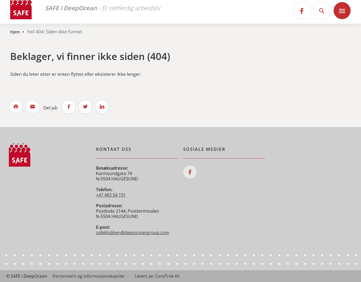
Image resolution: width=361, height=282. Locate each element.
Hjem (15, 31)
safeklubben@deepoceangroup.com (132, 232)
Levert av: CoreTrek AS (157, 276)
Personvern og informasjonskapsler (89, 276)
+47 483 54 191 (111, 195)
